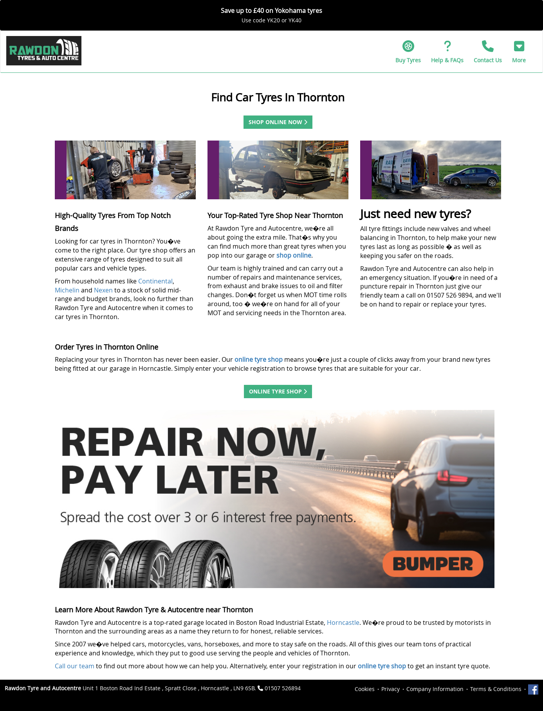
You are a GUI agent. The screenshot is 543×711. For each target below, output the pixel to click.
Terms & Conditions (495, 689)
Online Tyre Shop (278, 391)
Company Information (435, 689)
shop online (293, 255)
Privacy (390, 689)
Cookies (365, 689)
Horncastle (343, 622)
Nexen (104, 290)
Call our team (74, 666)
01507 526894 (283, 688)
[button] (519, 51)
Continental (155, 281)
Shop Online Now (278, 122)
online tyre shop (382, 666)
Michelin (68, 290)
